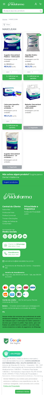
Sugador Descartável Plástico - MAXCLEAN (12, 56)
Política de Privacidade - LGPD (32, 213)
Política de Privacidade (11, 386)
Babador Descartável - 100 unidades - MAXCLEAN (33, 106)
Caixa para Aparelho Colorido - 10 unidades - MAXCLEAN (11, 106)
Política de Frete (8, 212)
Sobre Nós (6, 209)
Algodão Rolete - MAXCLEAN (31, 56)
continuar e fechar (22, 391)
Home (4, 19)
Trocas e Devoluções (10, 218)
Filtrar (6, 25)
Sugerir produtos (11, 182)
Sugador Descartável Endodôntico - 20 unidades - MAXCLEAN (12, 155)
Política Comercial (9, 215)
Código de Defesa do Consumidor (10, 223)
